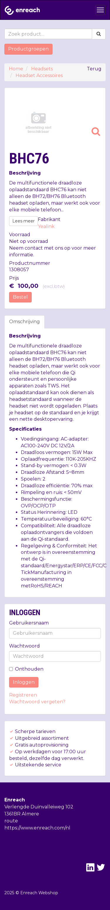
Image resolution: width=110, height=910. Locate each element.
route (11, 821)
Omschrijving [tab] (24, 321)
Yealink (46, 226)
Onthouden (26, 669)
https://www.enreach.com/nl (37, 828)
